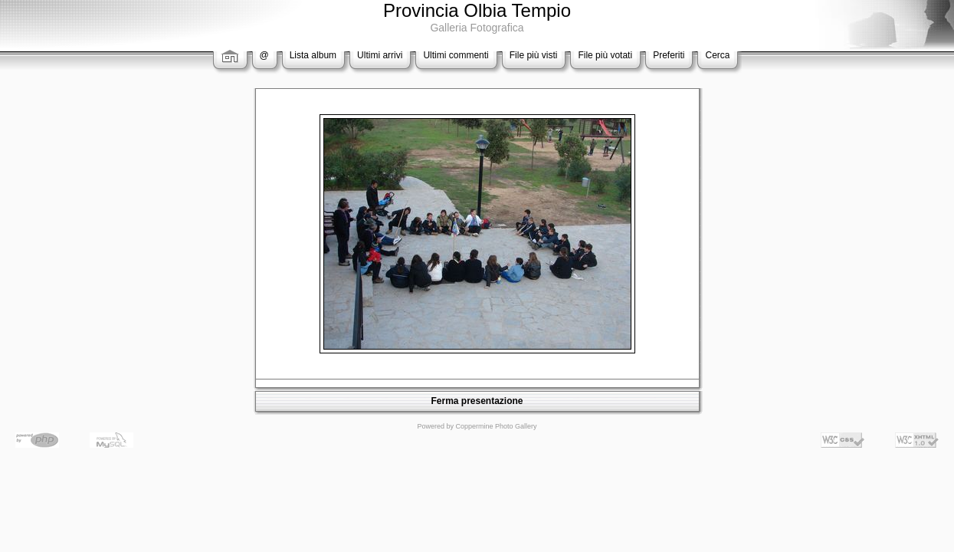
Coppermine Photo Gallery (495, 426)
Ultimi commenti (455, 55)
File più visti (534, 55)
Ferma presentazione (477, 401)
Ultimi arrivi (379, 55)
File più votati (605, 55)
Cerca (717, 55)
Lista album (313, 55)
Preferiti (668, 55)
